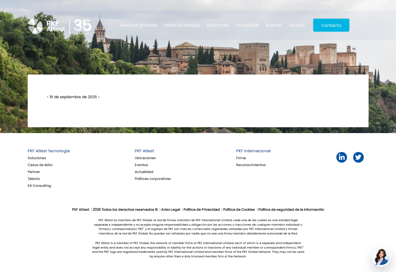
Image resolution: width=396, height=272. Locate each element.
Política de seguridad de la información (291, 210)
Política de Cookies (239, 210)
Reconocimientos (251, 165)
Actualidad (247, 25)
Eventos (141, 165)
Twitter (358, 157)
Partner (34, 172)
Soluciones (217, 25)
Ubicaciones (145, 158)
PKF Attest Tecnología (49, 151)
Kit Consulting (39, 186)
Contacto (331, 25)
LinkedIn (342, 157)
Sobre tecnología (182, 25)
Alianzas (274, 25)
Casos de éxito (40, 165)
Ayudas (297, 25)
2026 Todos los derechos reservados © (125, 210)
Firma (241, 158)
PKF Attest (144, 151)
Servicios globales (138, 25)
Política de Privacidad (201, 210)
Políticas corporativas (153, 179)
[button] (381, 257)
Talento (34, 179)
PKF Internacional (253, 151)
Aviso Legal (170, 210)
